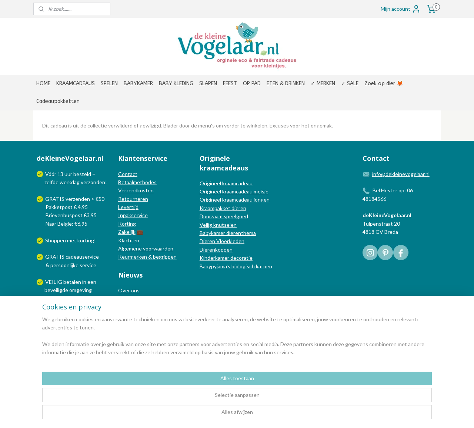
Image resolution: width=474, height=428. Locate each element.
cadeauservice (82, 256)
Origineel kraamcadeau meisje (234, 191)
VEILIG (54, 282)
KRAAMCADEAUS (75, 83)
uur (68, 174)
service (87, 265)
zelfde (51, 182)
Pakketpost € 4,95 (63, 207)
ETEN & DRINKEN (286, 83)
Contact (127, 174)
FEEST (230, 83)
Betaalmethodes (137, 182)
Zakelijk (127, 232)
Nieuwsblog (132, 307)
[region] (188, 398)
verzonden (93, 182)
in (84, 282)
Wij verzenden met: (67, 306)
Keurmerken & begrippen (147, 256)
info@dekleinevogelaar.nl (401, 174)
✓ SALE (349, 83)
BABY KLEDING (176, 83)
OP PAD (252, 83)
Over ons (129, 290)
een (91, 282)
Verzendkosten (136, 190)
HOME (43, 83)
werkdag (70, 182)
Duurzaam (212, 216)
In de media (131, 299)
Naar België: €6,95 (66, 223)
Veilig (206, 225)
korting (85, 240)
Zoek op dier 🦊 (383, 83)
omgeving (80, 290)
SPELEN (109, 83)
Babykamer (212, 233)
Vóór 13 (54, 174)
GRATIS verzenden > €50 (74, 199)
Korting (127, 223)
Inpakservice (133, 215)
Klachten (128, 240)
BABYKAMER (138, 83)
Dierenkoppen (216, 249)
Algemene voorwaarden (145, 248)
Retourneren (133, 199)
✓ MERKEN (323, 83)
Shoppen (55, 240)
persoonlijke (64, 265)
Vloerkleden (229, 241)
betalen (72, 282)
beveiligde (56, 290)
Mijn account (401, 8)
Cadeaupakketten (58, 101)
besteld (82, 174)
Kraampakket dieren (223, 208)
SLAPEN (208, 83)
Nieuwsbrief (132, 315)
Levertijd (128, 207)
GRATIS (55, 256)
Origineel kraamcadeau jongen (235, 199)
